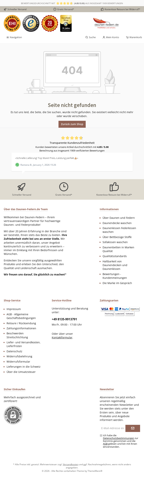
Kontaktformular (62, 337)
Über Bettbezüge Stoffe (117, 237)
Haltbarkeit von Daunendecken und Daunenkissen (115, 265)
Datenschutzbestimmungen (118, 438)
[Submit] (132, 428)
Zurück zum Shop (72, 124)
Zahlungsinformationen (21, 328)
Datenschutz (14, 351)
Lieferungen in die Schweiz (23, 366)
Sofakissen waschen (115, 242)
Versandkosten (70, 464)
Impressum (14, 309)
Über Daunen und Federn (119, 218)
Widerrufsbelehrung (19, 356)
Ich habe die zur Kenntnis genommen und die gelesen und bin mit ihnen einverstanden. (120, 441)
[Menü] (14, 37)
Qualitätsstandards (115, 256)
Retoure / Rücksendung (21, 323)
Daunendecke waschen (117, 223)
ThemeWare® (95, 470)
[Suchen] (90, 37)
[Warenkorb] (132, 37)
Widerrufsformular (18, 361)
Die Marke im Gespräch (117, 283)
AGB (105, 443)
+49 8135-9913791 (64, 319)
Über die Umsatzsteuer (21, 372)
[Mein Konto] (111, 37)
